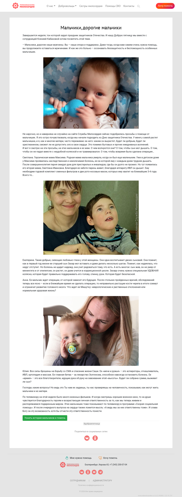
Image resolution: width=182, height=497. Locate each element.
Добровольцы (66, 6)
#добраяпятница (92, 424)
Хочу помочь (165, 5)
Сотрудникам (77, 480)
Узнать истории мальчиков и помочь (45, 418)
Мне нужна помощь (78, 458)
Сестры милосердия (90, 6)
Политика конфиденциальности (91, 485)
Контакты (128, 6)
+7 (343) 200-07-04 (118, 464)
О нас (50, 6)
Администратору (102, 480)
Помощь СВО (113, 6)
